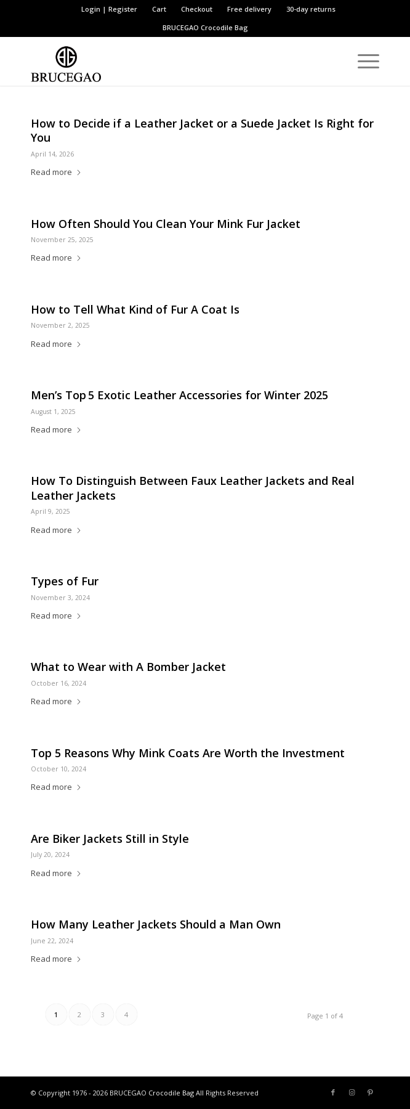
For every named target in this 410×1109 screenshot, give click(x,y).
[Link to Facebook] (333, 1092)
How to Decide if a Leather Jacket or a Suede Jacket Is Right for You (202, 130)
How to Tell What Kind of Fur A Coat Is (135, 309)
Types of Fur (64, 581)
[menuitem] (109, 9)
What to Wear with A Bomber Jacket (128, 666)
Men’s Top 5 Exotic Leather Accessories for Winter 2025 (179, 395)
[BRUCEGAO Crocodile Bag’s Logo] (170, 61)
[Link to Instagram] (351, 1092)
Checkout (196, 9)
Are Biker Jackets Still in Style (110, 838)
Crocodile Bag (224, 27)
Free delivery (249, 9)
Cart (159, 9)
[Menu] (362, 61)
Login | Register (109, 9)
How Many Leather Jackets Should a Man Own (156, 924)
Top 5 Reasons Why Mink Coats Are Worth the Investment (188, 752)
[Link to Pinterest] (370, 1092)
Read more (56, 171)
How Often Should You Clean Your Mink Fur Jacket (165, 223)
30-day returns (311, 9)
